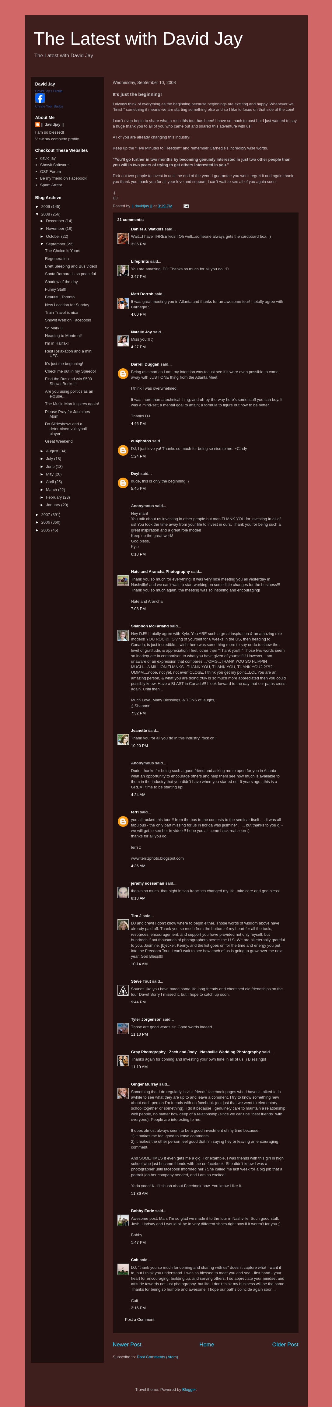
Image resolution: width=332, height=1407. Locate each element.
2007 (46, 514)
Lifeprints (140, 261)
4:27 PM (138, 347)
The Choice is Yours (62, 250)
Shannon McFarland (150, 626)
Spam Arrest (51, 185)
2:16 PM (138, 1308)
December (55, 221)
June (51, 466)
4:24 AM (138, 794)
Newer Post (127, 1345)
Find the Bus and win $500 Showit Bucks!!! (68, 381)
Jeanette (139, 730)
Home (206, 1345)
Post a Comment (140, 1319)
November (55, 228)
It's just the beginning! (64, 363)
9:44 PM (138, 1002)
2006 (46, 522)
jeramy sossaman (147, 883)
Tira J (136, 916)
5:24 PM (138, 456)
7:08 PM (138, 608)
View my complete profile (57, 139)
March (52, 489)
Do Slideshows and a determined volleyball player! (66, 429)
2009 (46, 206)
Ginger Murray (144, 1084)
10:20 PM (139, 745)
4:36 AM (138, 866)
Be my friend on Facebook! (63, 178)
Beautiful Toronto (60, 297)
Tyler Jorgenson (146, 1019)
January (53, 505)
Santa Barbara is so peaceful (70, 274)
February (54, 497)
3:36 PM (138, 244)
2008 (46, 214)
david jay (48, 158)
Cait (135, 1260)
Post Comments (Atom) (157, 1357)
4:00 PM (138, 314)
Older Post (285, 1345)
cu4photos (141, 441)
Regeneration (57, 258)
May (50, 474)
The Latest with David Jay (138, 38)
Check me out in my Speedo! (70, 371)
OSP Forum (50, 171)
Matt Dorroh (142, 294)
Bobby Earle (142, 1211)
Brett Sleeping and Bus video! (71, 266)
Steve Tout (141, 981)
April (50, 481)
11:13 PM (139, 1034)
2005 (46, 530)
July (50, 458)
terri (135, 812)
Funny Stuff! (55, 289)
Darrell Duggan (145, 364)
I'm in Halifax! (57, 343)
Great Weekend (59, 441)
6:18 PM (138, 554)
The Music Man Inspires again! (72, 404)
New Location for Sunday (67, 305)
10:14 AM (139, 964)
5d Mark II (54, 328)
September (56, 244)
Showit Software (54, 165)
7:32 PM (138, 713)
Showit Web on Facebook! (68, 320)
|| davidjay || (52, 124)
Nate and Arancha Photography (160, 571)
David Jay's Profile (49, 91)
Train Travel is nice (61, 312)
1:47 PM (138, 1242)
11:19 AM (139, 1067)
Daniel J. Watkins (147, 229)
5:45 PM (138, 488)
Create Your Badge (49, 106)
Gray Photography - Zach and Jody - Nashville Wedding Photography (196, 1052)
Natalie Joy (141, 332)
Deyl (135, 473)
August (52, 451)
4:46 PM (138, 423)
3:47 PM (138, 276)
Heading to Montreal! (63, 335)
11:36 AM (139, 1193)
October (53, 236)
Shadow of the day (61, 281)
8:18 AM (138, 898)
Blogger (189, 1389)
